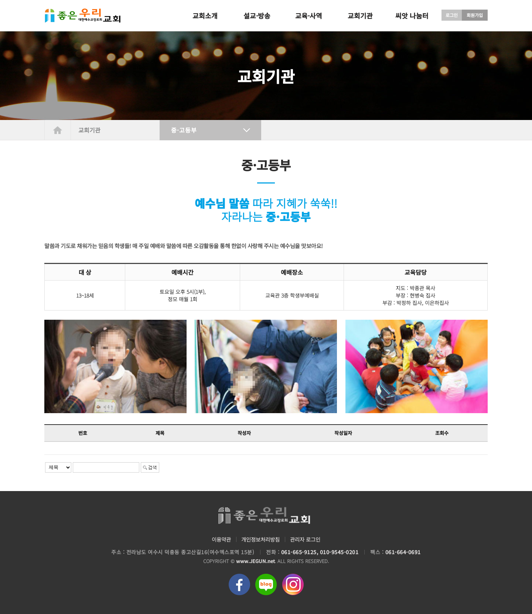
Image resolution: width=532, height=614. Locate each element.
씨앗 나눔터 (412, 15)
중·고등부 (184, 130)
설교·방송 (256, 15)
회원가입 (475, 15)
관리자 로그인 (307, 539)
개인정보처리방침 (260, 539)
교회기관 (360, 15)
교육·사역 (308, 15)
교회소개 (205, 15)
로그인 (452, 15)
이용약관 (218, 539)
